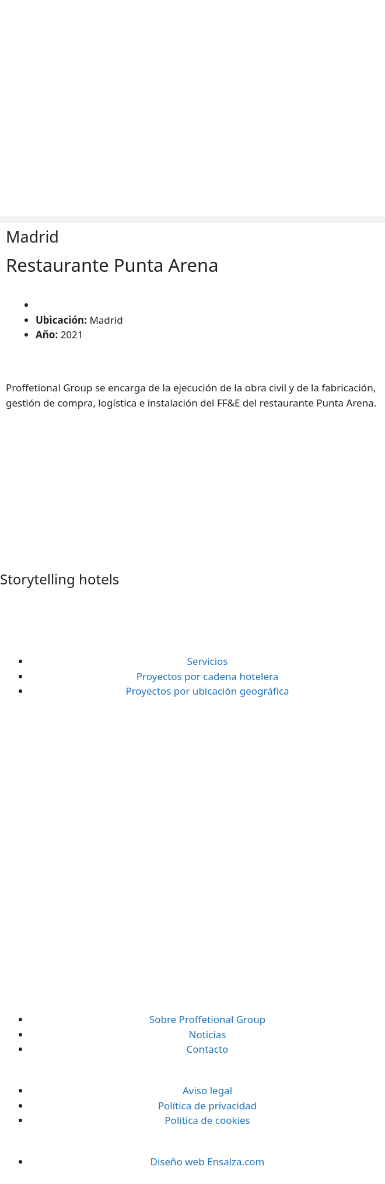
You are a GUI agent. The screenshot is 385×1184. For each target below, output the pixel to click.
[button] (192, 219)
